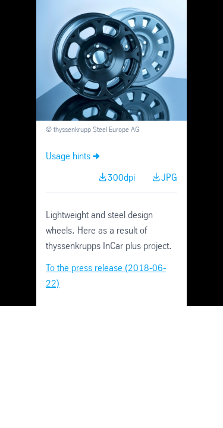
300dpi (121, 178)
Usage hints (68, 156)
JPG (169, 178)
